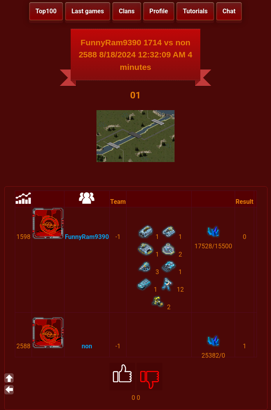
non (87, 346)
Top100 (46, 11)
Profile (159, 11)
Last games (87, 11)
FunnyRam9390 (87, 237)
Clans (126, 11)
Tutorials (195, 11)
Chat (229, 11)
